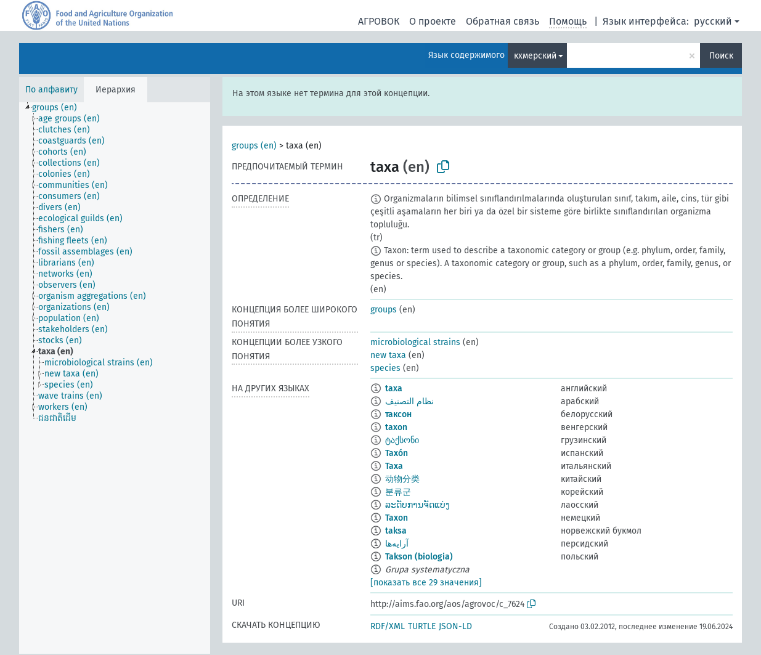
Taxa (394, 466)
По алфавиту (51, 89)
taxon (396, 427)
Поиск (721, 56)
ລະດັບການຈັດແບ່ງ (417, 505)
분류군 (398, 492)
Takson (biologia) (419, 556)
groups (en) (254, 145)
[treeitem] (59, 107)
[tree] (114, 378)
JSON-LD (455, 626)
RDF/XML (387, 626)
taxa (393, 388)
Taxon (396, 518)
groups (383, 309)
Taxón (396, 453)
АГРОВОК (378, 21)
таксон (398, 414)
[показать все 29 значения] (426, 582)
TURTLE (422, 626)
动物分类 (402, 479)
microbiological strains (415, 342)
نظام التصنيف (409, 401)
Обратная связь (502, 21)
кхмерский (535, 56)
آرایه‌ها (397, 544)
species (385, 368)
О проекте (432, 21)
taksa (396, 531)
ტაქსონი (402, 440)
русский (713, 21)
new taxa (388, 355)
